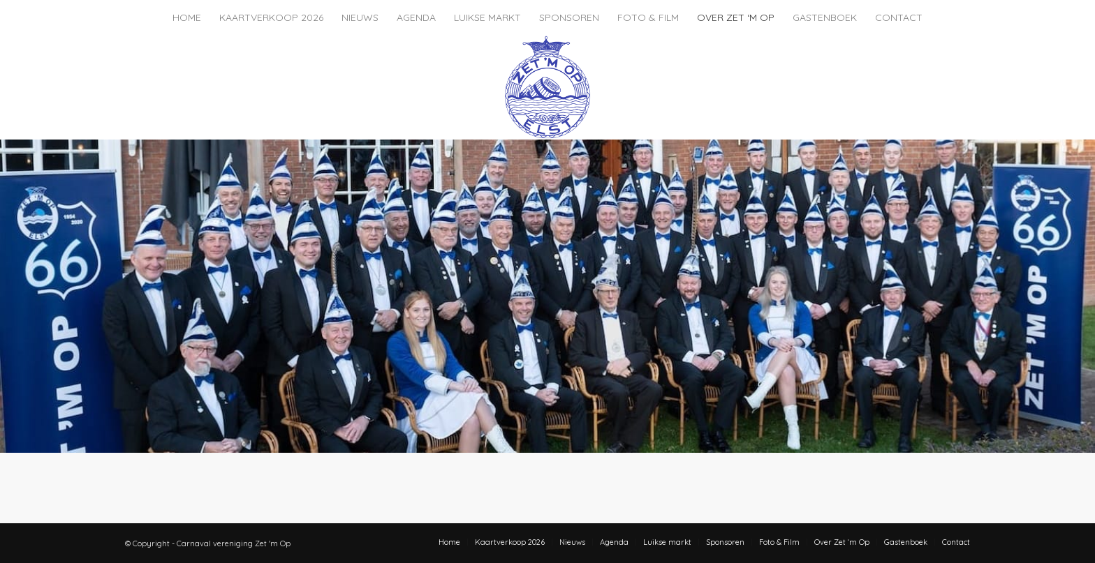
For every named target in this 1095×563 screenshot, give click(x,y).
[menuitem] (186, 17)
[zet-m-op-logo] (547, 87)
